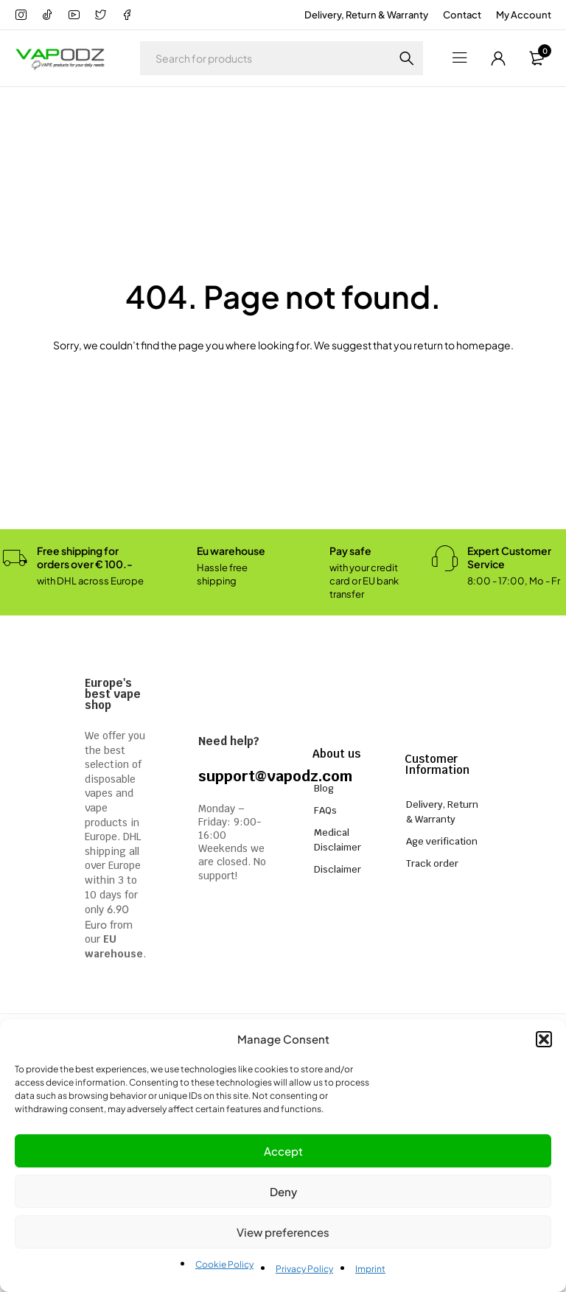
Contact (462, 15)
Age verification (442, 841)
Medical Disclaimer (337, 839)
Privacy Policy (304, 1268)
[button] (544, 1039)
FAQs (325, 810)
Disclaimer (337, 869)
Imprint (370, 1268)
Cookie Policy (224, 1264)
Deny (283, 1191)
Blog (324, 788)
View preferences (283, 1232)
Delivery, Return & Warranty (366, 15)
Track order (432, 863)
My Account (523, 15)
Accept (283, 1151)
